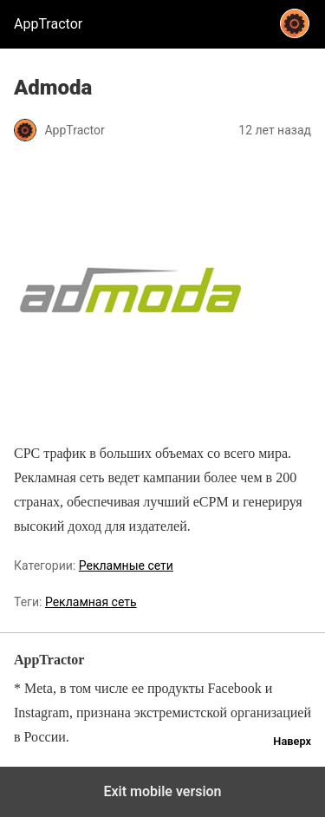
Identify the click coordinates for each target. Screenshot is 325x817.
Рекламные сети (126, 565)
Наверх (292, 741)
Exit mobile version (162, 791)
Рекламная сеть (91, 602)
